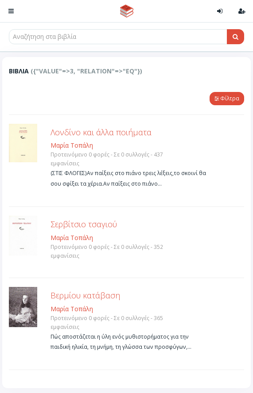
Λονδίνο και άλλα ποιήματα (101, 132)
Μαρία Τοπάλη (72, 145)
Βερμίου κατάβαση (85, 295)
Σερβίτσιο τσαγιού (84, 224)
